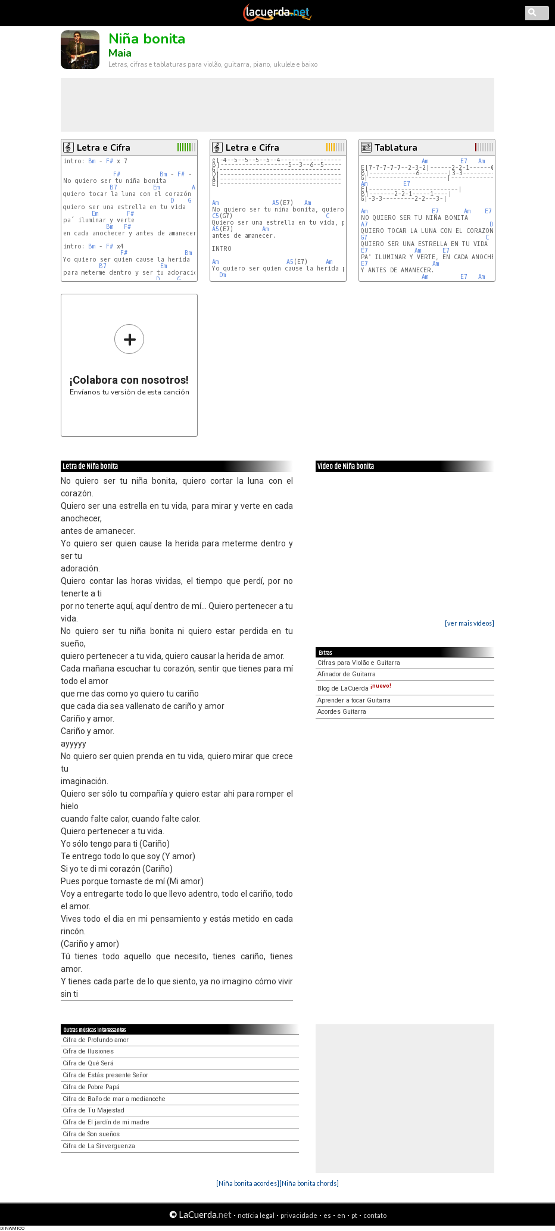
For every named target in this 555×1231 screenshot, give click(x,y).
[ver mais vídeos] (469, 623)
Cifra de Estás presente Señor (105, 1075)
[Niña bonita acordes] (247, 1183)
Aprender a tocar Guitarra (354, 700)
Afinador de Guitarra (346, 674)
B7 (113, 187)
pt (354, 1215)
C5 (215, 216)
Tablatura (396, 148)
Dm (222, 275)
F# (109, 161)
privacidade (298, 1215)
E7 (463, 161)
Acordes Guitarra (341, 712)
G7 (364, 237)
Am (215, 203)
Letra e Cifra (103, 148)
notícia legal (256, 1215)
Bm (91, 161)
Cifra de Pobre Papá (91, 1087)
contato (374, 1215)
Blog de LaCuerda (354, 688)
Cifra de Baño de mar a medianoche (114, 1099)
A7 (364, 224)
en (341, 1215)
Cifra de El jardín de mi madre (106, 1122)
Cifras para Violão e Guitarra (358, 663)
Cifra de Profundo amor (96, 1040)
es (327, 1215)
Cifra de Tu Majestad (93, 1110)
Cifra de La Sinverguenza (99, 1146)
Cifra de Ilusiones (88, 1051)
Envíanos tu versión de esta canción (129, 359)
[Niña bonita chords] (309, 1183)
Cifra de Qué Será (88, 1063)
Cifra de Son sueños (91, 1134)
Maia (120, 53)
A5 (275, 203)
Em (156, 187)
